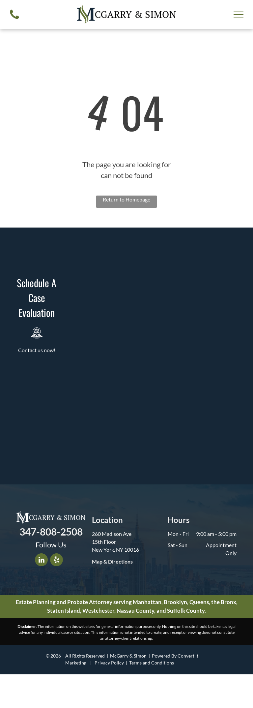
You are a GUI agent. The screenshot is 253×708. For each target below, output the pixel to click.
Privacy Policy (109, 662)
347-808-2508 (51, 532)
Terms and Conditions (151, 662)
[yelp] (56, 560)
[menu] (238, 14)
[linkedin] (41, 560)
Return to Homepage (126, 199)
